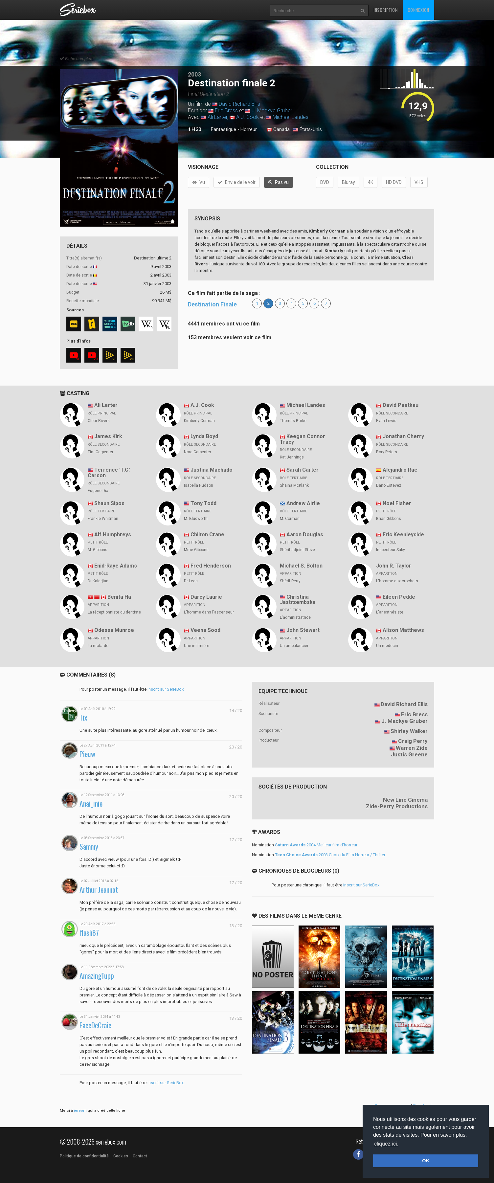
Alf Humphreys (112, 534)
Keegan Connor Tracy (302, 439)
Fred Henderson (211, 566)
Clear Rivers (99, 420)
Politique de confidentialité (84, 1156)
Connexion (418, 9)
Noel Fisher (397, 503)
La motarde (98, 645)
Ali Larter (217, 117)
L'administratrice (295, 617)
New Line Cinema (405, 799)
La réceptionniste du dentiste (114, 612)
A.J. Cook (247, 117)
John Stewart (303, 630)
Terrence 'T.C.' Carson (109, 473)
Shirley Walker (409, 731)
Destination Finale (212, 304)
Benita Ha (119, 597)
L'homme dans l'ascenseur (209, 612)
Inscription (385, 9)
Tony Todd (203, 503)
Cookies (120, 1156)
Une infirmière (196, 645)
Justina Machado (212, 470)
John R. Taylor (393, 566)
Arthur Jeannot (98, 889)
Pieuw (87, 754)
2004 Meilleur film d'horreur (316, 844)
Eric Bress (226, 110)
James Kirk (108, 436)
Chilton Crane (207, 534)
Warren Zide (412, 748)
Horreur (248, 129)
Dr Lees (191, 581)
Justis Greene (409, 754)
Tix (83, 717)
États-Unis (307, 129)
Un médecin (387, 645)
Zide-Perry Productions (397, 806)
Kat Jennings (292, 457)
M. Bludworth (196, 518)
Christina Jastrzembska (298, 600)
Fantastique (223, 129)
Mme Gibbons (196, 549)
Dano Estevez (388, 485)
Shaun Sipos (109, 503)
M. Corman (290, 518)
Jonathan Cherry (403, 436)
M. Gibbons (97, 549)
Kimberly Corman (199, 420)
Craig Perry (413, 741)
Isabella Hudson (198, 485)
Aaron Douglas (304, 534)
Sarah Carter (302, 470)
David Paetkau (400, 405)
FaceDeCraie (95, 1025)
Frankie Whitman (103, 518)
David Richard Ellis (239, 104)
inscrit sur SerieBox (165, 689)
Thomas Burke (293, 420)
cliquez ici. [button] (386, 1144)
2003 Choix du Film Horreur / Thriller (330, 854)
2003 (194, 74)
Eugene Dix (98, 490)
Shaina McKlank (294, 485)
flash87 (89, 932)
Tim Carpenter (100, 452)
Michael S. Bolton (301, 566)
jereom (80, 1110)
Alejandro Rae (400, 470)
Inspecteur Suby (390, 549)
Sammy (88, 846)
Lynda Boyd (204, 436)
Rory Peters (386, 452)
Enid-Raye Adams (115, 566)
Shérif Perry (290, 581)
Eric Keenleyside (403, 534)
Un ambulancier (294, 645)
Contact (140, 1156)
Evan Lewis (386, 420)
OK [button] (425, 1160)
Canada (278, 129)
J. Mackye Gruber (272, 110)
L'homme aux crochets (397, 581)
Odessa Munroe (114, 630)
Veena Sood (205, 630)
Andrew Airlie (303, 503)
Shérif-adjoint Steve (297, 549)
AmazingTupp (96, 976)
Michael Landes (290, 117)
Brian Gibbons (388, 518)
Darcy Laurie (206, 597)
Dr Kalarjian (98, 581)
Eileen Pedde (399, 597)
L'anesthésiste (389, 612)
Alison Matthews (403, 630)
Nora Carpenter (197, 452)
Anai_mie (90, 803)
